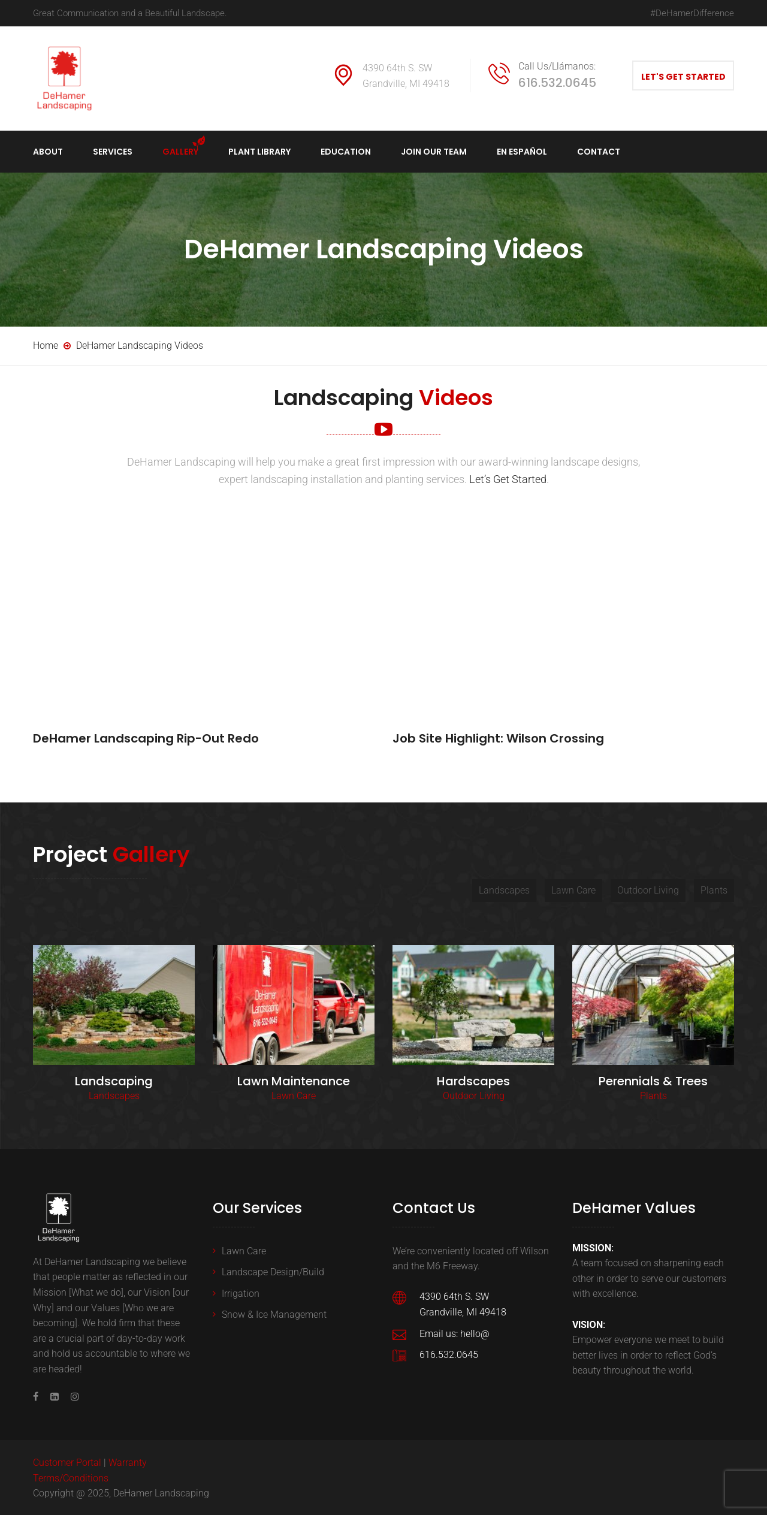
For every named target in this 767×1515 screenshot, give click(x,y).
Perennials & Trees (653, 1080)
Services (112, 152)
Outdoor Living (474, 1094)
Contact (598, 152)
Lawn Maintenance (293, 1080)
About (48, 152)
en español (522, 152)
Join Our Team (434, 152)
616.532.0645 (557, 82)
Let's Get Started (683, 77)
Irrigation (240, 1292)
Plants (653, 1094)
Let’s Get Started (507, 479)
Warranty (127, 1461)
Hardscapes (473, 1080)
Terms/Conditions (70, 1477)
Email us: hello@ (454, 1332)
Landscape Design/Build (273, 1270)
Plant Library (259, 152)
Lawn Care (293, 1094)
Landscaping (114, 1080)
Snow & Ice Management (274, 1313)
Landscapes (114, 1094)
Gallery (180, 152)
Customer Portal (67, 1461)
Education (346, 152)
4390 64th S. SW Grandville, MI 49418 (406, 75)
